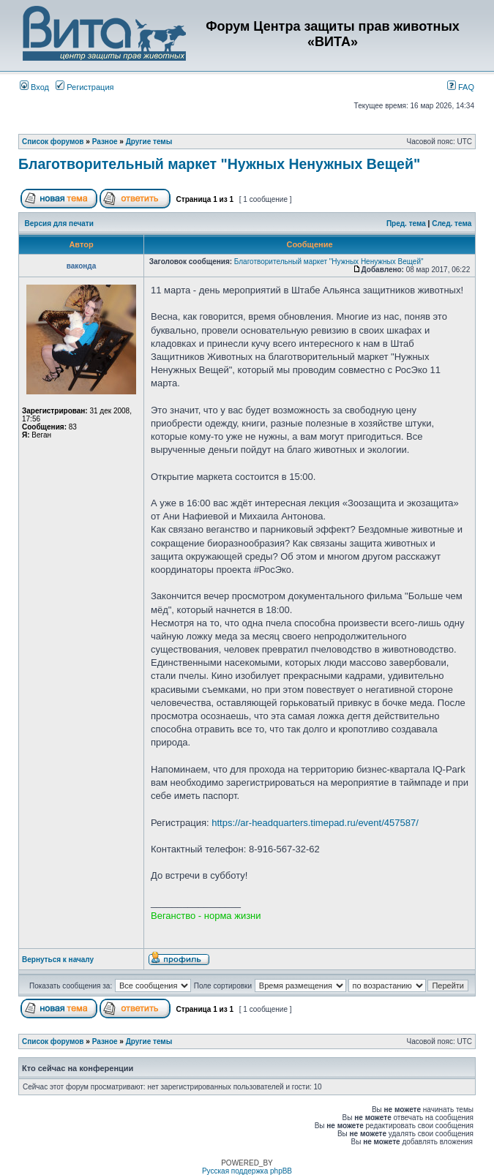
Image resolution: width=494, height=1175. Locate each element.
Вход (34, 87)
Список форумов (53, 142)
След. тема (451, 223)
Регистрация (84, 87)
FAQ (460, 87)
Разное (105, 142)
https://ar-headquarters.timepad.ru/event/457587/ (315, 822)
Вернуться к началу (58, 960)
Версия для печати (59, 223)
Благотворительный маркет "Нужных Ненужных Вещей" (219, 164)
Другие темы (149, 142)
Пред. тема (406, 223)
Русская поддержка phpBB (247, 1171)
